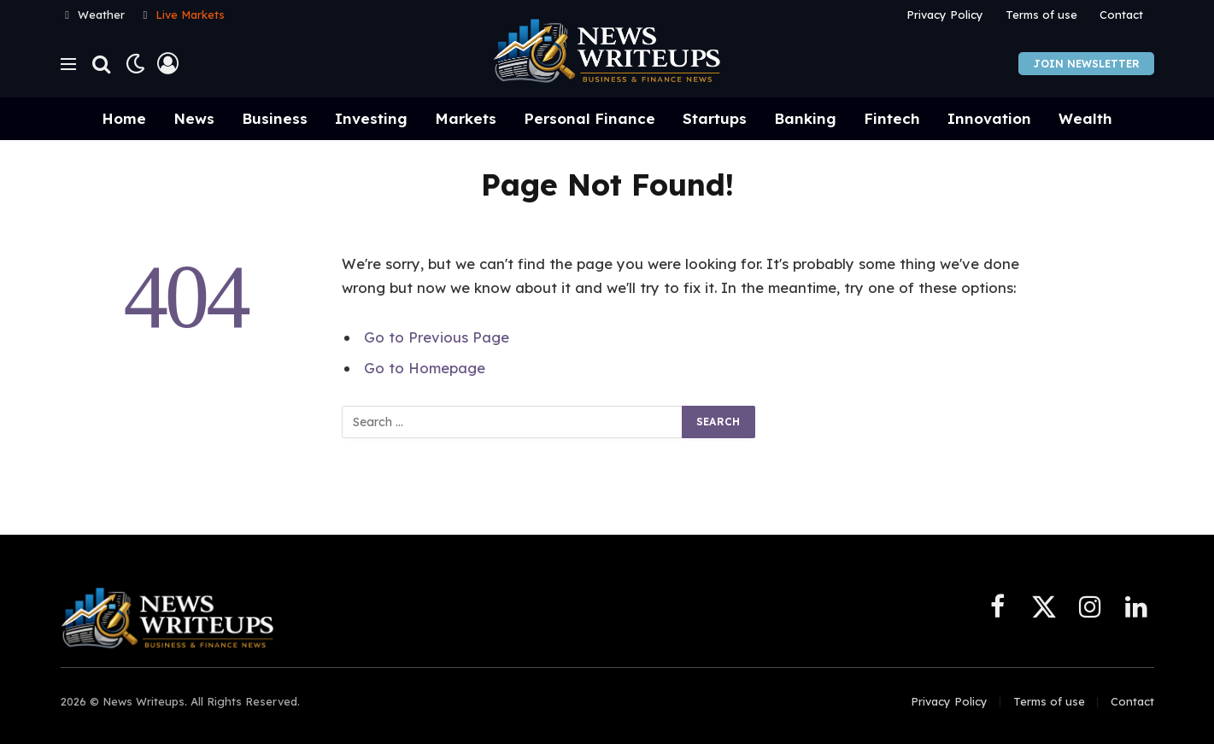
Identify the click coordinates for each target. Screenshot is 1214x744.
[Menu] (68, 63)
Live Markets (190, 14)
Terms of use (1041, 14)
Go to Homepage (424, 368)
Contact (1121, 14)
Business (275, 118)
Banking (805, 118)
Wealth (1085, 118)
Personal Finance (589, 118)
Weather (101, 14)
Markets (465, 118)
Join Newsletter (1086, 63)
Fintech (892, 118)
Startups (715, 118)
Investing (371, 118)
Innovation (989, 118)
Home (124, 118)
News (193, 118)
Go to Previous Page (436, 337)
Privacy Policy (944, 14)
